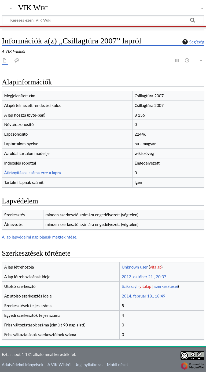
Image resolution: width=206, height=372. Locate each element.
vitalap (155, 267)
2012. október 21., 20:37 (144, 276)
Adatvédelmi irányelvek (22, 364)
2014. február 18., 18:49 (143, 295)
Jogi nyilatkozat (89, 364)
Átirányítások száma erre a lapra (32, 172)
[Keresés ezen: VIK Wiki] (103, 20)
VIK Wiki (33, 8)
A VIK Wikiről (59, 364)
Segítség (192, 41)
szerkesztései (166, 286)
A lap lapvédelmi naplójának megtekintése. (39, 237)
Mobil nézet (117, 364)
